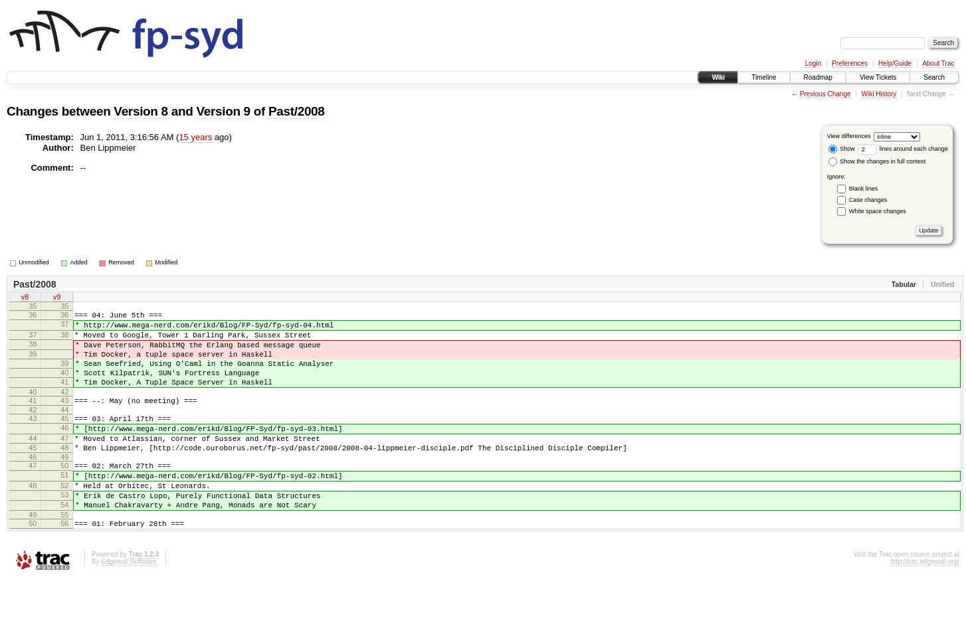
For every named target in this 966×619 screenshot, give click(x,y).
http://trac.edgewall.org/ (924, 601)
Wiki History (879, 94)
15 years (195, 137)
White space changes (877, 211)
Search (934, 77)
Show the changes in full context (877, 161)
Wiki (718, 77)
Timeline (763, 77)
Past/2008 (296, 111)
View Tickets (878, 77)
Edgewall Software (128, 601)
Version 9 (223, 111)
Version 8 (140, 111)
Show (841, 148)
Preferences (850, 63)
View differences (849, 136)
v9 (57, 298)
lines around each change (903, 148)
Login (813, 63)
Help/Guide (895, 63)
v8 (25, 298)
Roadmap (818, 77)
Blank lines (863, 188)
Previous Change (825, 94)
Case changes (868, 200)
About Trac (938, 63)
